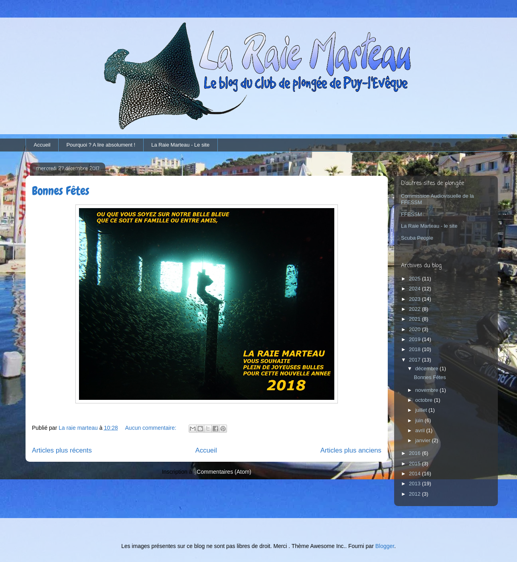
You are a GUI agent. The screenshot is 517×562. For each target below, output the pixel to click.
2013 (415, 484)
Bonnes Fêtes (60, 191)
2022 (415, 309)
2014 (415, 474)
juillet (421, 410)
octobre (424, 400)
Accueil (42, 145)
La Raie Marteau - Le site (180, 145)
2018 (415, 349)
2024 (415, 289)
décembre (427, 368)
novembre (427, 390)
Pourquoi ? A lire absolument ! (100, 145)
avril (420, 430)
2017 (415, 360)
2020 (415, 329)
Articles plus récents (62, 450)
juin (420, 420)
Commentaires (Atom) (224, 472)
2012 (415, 494)
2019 (415, 339)
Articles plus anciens (350, 450)
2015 (415, 464)
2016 (415, 453)
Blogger (384, 546)
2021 (415, 319)
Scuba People (417, 238)
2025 (415, 279)
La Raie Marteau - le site (429, 226)
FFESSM (411, 214)
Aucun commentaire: (151, 428)
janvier (423, 440)
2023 (415, 299)
